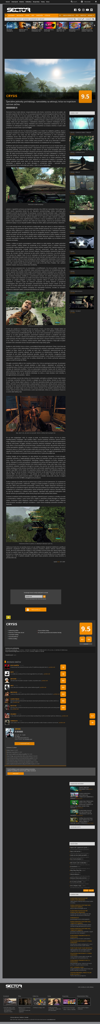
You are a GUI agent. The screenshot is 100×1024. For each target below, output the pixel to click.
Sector (8, 2)
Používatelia (88, 636)
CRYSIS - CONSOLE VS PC (77, 152)
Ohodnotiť (86, 644)
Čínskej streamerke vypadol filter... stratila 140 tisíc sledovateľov (54, 1009)
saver (58, 561)
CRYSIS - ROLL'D (75, 172)
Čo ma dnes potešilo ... (76, 882)
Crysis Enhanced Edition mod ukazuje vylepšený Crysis (20, 762)
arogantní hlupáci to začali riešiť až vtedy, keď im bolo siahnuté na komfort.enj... (81, 969)
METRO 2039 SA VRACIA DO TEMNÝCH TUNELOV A (24, 31)
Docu (47, 2)
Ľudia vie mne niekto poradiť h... (79, 855)
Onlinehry (28, 2)
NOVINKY (11, 15)
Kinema (21, 2)
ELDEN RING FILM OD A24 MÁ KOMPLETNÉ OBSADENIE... (78, 899)
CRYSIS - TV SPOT (75, 311)
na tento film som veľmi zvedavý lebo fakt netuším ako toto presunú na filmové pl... (80, 914)
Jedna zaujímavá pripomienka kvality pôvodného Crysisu (21, 764)
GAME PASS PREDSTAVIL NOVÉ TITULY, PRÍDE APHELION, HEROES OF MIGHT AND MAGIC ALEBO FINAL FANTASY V (81, 804)
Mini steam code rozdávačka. (78, 863)
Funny (43, 2)
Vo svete (82, 636)
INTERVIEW (26, 19)
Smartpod (15, 2)
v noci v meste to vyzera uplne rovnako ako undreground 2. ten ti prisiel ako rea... (81, 957)
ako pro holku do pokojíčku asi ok (78, 908)
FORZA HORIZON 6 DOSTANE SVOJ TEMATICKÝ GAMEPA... (80, 906)
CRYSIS (72, 192)
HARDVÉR (39, 15)
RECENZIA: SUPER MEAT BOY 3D (61, 30)
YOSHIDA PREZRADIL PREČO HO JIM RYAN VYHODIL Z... (80, 973)
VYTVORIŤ (86, 890)
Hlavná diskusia (74, 874)
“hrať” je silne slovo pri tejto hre (78, 975)
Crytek (23, 735)
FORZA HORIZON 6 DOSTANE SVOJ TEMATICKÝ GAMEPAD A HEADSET (81, 796)
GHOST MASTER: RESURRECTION (84, 788)
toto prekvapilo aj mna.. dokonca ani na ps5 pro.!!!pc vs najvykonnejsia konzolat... (81, 964)
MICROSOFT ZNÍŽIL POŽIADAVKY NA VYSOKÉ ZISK (37, 31)
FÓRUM (47, 15)
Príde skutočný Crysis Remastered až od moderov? (19, 760)
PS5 (77, 15)
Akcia (18, 736)
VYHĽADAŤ (70, 19)
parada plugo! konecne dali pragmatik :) (80, 919)
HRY (32, 15)
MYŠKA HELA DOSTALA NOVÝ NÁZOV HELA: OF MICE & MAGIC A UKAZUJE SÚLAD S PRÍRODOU (81, 820)
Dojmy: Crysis (10, 750)
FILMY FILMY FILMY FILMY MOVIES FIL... (81, 948)
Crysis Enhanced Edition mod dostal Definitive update (20, 758)
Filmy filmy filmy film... (76, 870)
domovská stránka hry (23, 738)
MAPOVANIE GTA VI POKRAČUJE (74, 30)
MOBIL (90, 15)
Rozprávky (36, 2)
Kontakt (26, 1017)
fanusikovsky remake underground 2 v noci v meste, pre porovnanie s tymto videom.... (81, 944)
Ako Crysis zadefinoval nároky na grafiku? (17, 754)
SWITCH (83, 15)
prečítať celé (52, 667)
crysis (14, 655)
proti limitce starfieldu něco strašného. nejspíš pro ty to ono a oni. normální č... (81, 932)
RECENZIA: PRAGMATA (10, 30)
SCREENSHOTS (74, 917)
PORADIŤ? (88, 19)
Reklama (22, 1017)
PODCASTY (19, 19)
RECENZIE (20, 15)
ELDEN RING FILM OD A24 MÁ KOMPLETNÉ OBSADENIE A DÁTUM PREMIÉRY (81, 813)
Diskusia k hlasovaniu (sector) (78, 878)
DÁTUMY (41, 19)
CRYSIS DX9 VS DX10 (76, 291)
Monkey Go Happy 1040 (39, 1007)
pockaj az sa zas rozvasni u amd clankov (80, 938)
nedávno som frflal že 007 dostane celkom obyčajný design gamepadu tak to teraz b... (80, 925)
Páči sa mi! (35, 609)
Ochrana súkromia (14, 1017)
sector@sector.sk (51, 1019)
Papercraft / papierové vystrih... (79, 847)
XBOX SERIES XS (68, 15)
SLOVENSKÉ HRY (34, 19)
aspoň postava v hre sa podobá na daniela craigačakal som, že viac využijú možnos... (81, 950)
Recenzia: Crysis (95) (12, 752)
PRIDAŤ (80, 19)
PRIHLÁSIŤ (15, 773)
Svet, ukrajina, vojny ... (76, 885)
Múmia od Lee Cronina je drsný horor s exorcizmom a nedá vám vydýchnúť (24, 1009)
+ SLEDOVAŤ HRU (24, 743)
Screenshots (73, 866)
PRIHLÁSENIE (87, 2)
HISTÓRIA (12, 19)
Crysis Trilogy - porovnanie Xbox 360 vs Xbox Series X (20, 756)
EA (18, 735)
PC (60, 15)
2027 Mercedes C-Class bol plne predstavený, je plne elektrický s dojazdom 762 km (9, 1009)
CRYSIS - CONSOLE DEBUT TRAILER (80, 132)
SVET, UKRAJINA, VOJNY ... (77, 967)
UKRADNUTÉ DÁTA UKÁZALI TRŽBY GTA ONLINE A (87, 31)
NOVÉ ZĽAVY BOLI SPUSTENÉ (49, 30)
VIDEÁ (27, 15)
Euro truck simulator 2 (76, 859)
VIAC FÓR (91, 890)
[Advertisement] (50, 44)
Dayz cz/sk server (75, 851)
